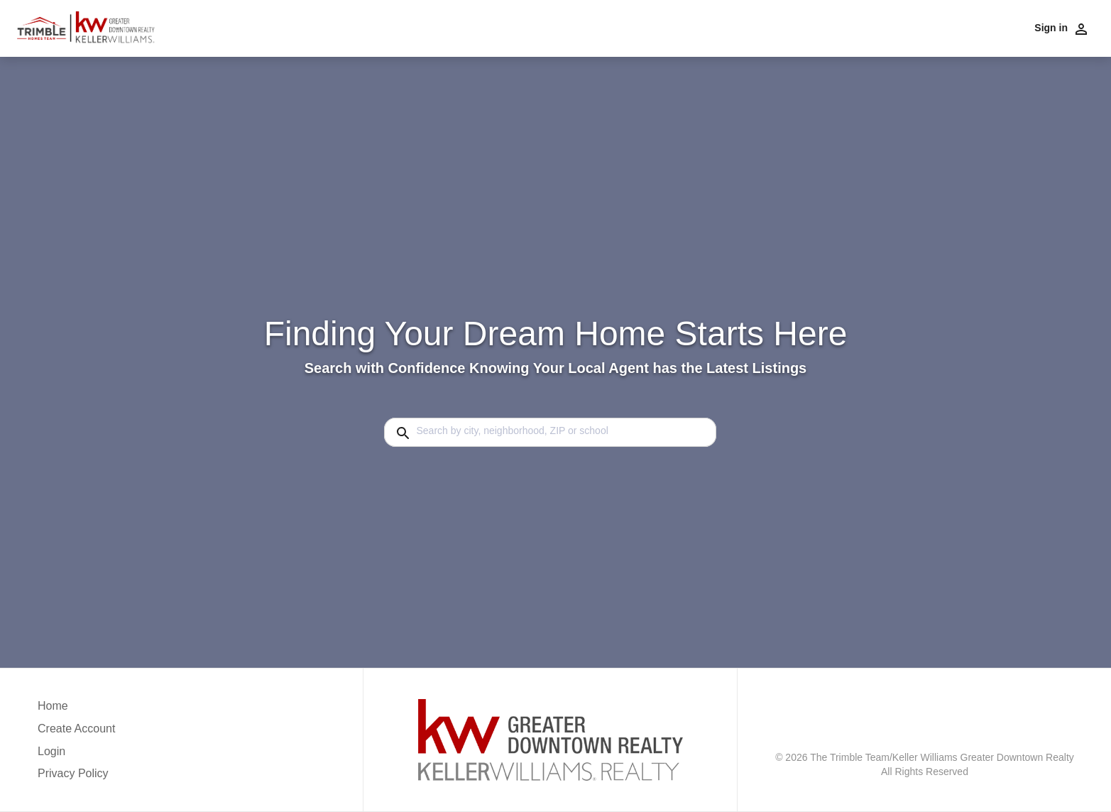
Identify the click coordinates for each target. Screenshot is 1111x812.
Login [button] (51, 751)
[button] (76, 755)
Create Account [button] (76, 728)
